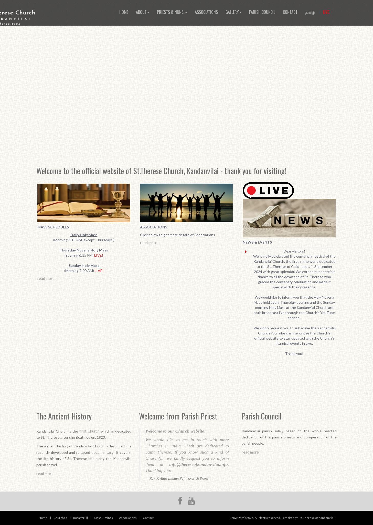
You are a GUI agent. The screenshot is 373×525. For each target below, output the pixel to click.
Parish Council (262, 12)
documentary (102, 452)
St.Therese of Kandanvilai (317, 518)
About (142, 12)
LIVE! (98, 255)
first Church (89, 431)
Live (326, 12)
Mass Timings (103, 518)
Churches (60, 518)
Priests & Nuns (172, 12)
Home (123, 12)
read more (46, 278)
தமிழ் (310, 12)
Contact (290, 12)
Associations (206, 12)
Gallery (233, 12)
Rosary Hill (80, 518)
